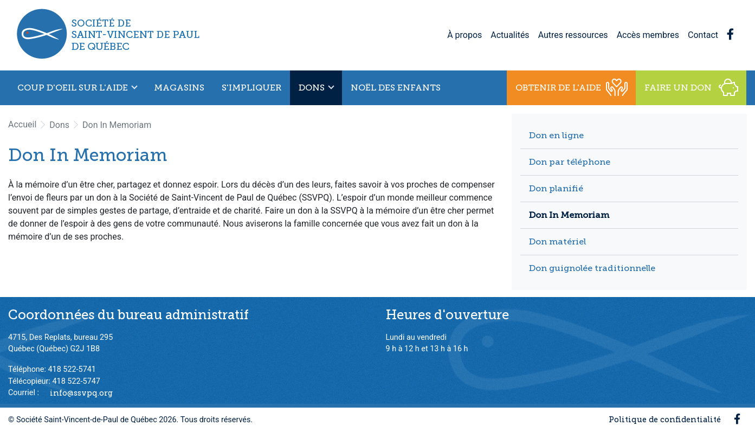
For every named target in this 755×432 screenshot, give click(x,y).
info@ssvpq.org (81, 392)
